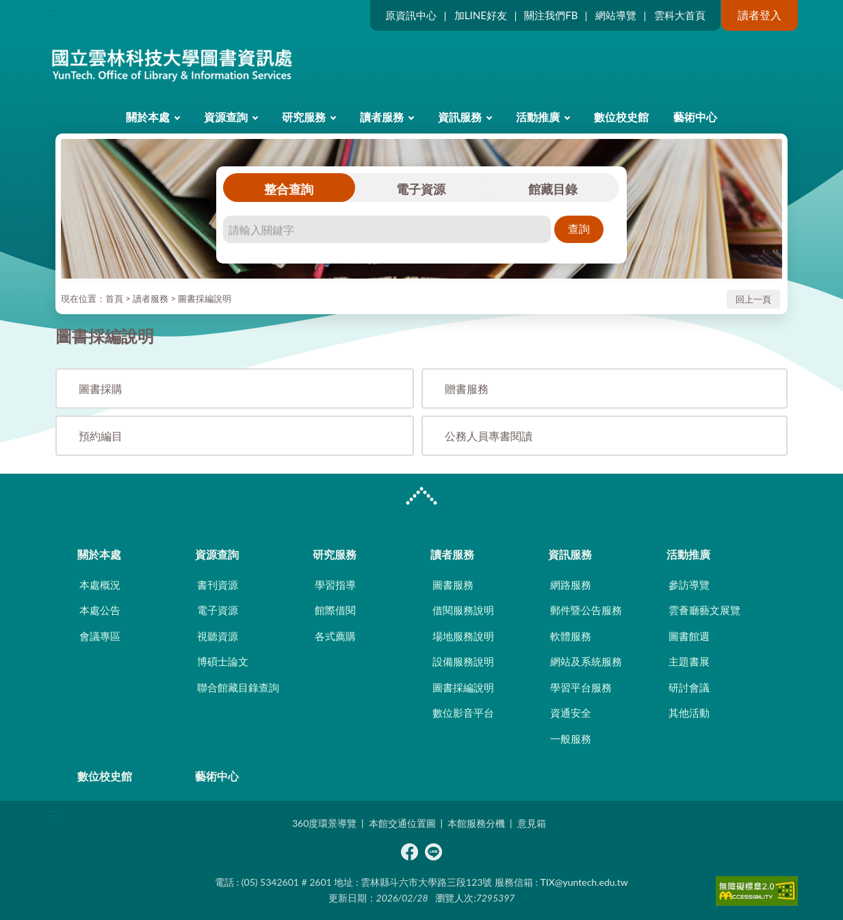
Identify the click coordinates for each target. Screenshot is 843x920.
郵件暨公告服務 (586, 610)
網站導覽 (615, 15)
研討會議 (689, 687)
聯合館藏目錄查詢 (238, 687)
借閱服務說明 (463, 610)
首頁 (114, 298)
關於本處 (148, 116)
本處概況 (99, 584)
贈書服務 (467, 388)
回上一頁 (753, 299)
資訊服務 (460, 116)
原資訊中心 (411, 15)
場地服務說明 (463, 636)
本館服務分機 (476, 823)
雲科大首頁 (679, 15)
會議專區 (99, 636)
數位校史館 (621, 116)
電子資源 (420, 188)
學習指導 (335, 584)
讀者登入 (759, 14)
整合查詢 (288, 188)
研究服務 (304, 116)
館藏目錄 (553, 188)
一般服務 (570, 738)
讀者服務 (382, 116)
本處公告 (99, 610)
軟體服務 (570, 636)
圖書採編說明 (204, 298)
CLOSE (421, 498)
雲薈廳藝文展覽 (704, 610)
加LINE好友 (480, 15)
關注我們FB (551, 15)
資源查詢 (226, 116)
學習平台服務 (581, 687)
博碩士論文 (222, 661)
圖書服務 (453, 584)
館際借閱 (335, 610)
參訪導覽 (689, 584)
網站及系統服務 (586, 661)
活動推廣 (538, 116)
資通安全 (570, 712)
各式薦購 (335, 636)
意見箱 (531, 823)
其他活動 (689, 712)
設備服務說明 (463, 661)
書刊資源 (217, 584)
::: (53, 11)
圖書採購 (100, 388)
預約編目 (100, 435)
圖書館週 (689, 636)
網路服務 (570, 584)
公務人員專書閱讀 (488, 435)
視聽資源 (217, 636)
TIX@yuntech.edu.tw (584, 882)
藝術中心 (695, 116)
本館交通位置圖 (402, 823)
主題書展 (689, 661)
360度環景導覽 (324, 823)
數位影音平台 (463, 712)
